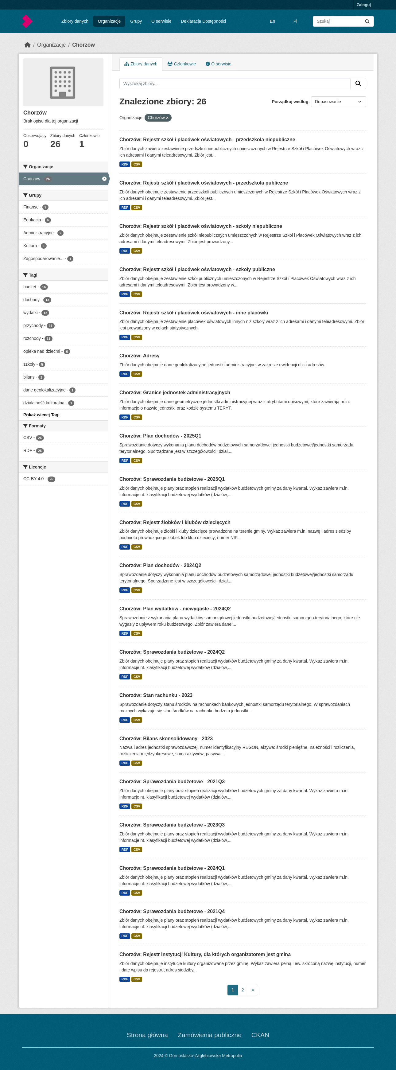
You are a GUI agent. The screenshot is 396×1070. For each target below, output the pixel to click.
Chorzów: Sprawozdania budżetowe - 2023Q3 (172, 824)
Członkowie (181, 63)
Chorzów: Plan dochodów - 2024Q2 (160, 565)
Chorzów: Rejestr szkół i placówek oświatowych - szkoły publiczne (197, 269)
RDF (125, 164)
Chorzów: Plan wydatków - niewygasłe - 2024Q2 (175, 608)
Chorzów (83, 45)
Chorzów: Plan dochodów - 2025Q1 (160, 435)
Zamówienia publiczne (210, 1034)
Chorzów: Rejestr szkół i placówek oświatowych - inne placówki (193, 312)
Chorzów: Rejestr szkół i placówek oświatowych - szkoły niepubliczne (200, 226)
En (272, 21)
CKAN (260, 1034)
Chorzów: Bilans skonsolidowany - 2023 (166, 738)
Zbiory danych (74, 21)
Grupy (136, 21)
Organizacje (109, 21)
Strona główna (147, 1034)
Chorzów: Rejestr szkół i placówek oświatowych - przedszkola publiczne (203, 182)
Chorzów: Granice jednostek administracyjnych (174, 392)
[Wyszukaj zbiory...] (343, 21)
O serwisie (161, 21)
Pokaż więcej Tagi (41, 414)
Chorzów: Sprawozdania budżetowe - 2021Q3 (172, 781)
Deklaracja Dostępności (203, 21)
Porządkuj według (290, 101)
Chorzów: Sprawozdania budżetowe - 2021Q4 (172, 911)
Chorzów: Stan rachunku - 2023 (155, 695)
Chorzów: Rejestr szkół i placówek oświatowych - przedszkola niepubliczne (207, 139)
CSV (137, 164)
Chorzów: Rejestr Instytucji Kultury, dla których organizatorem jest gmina (205, 954)
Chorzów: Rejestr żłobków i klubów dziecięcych (175, 522)
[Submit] (367, 21)
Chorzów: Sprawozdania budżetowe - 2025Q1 (172, 479)
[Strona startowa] (28, 45)
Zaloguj (364, 4)
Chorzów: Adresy (139, 355)
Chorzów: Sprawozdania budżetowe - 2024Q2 (172, 652)
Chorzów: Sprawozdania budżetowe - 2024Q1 (172, 868)
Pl (295, 21)
